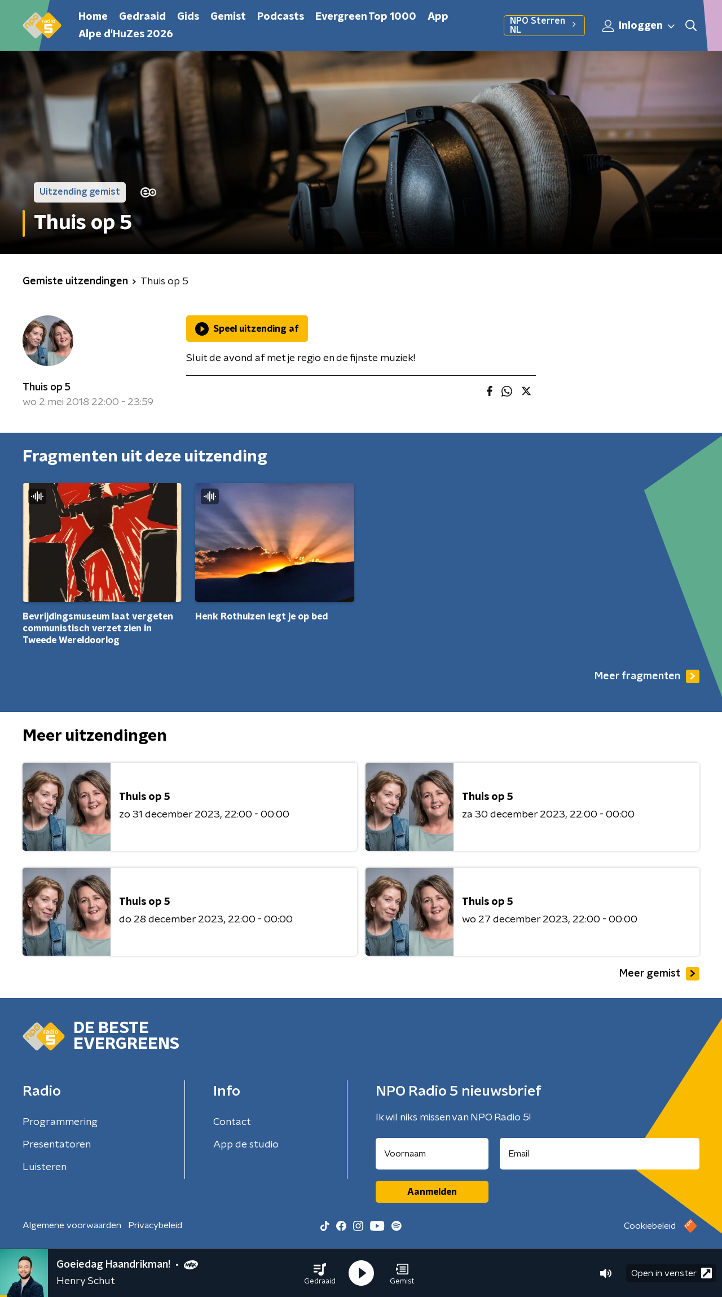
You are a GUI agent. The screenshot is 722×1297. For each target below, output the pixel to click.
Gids (188, 17)
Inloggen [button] (639, 26)
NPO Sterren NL (544, 25)
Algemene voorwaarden (72, 1225)
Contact (232, 1122)
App (438, 17)
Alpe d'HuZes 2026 (125, 34)
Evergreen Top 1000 (365, 17)
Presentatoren (57, 1145)
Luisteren (45, 1167)
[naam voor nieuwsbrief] (432, 1154)
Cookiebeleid (650, 1225)
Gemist (228, 17)
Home (93, 17)
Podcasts (280, 17)
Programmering (60, 1122)
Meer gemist (659, 974)
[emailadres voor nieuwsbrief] (600, 1154)
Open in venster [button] (671, 1273)
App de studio (246, 1145)
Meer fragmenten (647, 676)
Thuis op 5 (47, 387)
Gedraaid (142, 17)
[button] (320, 1273)
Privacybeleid (155, 1225)
